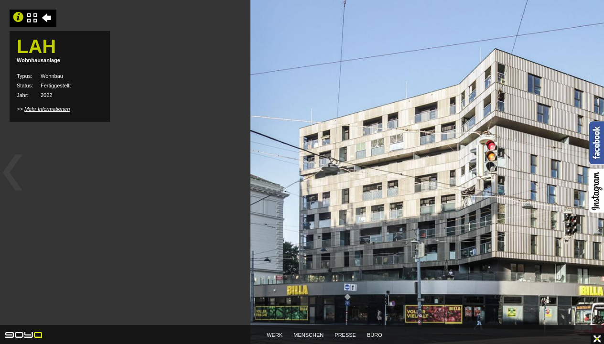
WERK (274, 335)
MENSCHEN (308, 335)
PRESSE (345, 335)
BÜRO (374, 335)
